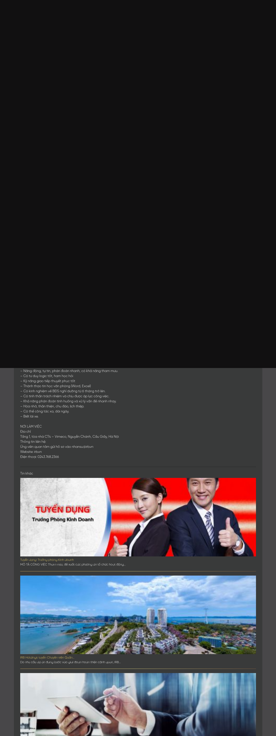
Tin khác (26, 473)
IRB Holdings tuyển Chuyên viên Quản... (47, 657)
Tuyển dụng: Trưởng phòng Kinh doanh (47, 560)
